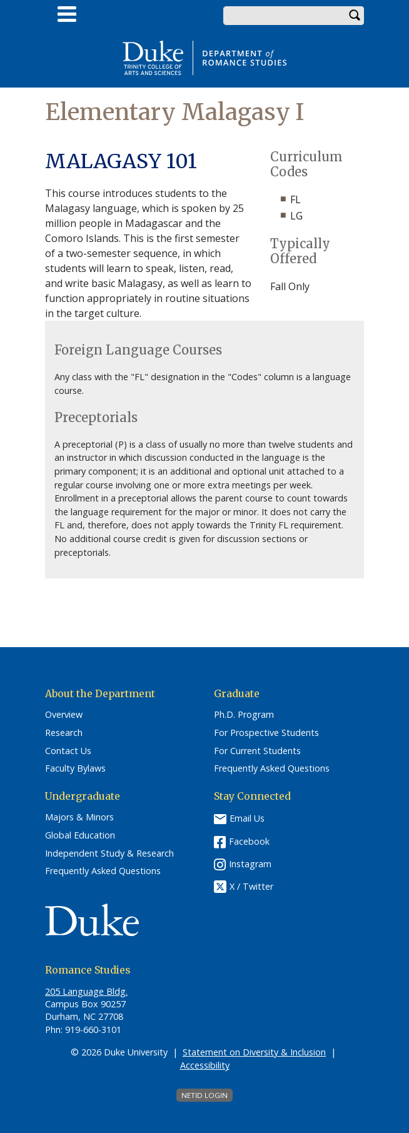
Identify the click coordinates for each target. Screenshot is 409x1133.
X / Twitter (251, 886)
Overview (64, 714)
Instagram (250, 864)
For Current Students (257, 751)
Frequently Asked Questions (272, 768)
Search (354, 15)
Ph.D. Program (244, 714)
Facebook (249, 841)
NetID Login (204, 1095)
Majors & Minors (79, 817)
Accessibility (205, 1065)
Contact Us (68, 751)
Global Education (80, 835)
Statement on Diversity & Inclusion (254, 1052)
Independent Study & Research (109, 853)
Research (64, 732)
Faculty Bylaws (75, 768)
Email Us (247, 818)
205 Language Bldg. (86, 991)
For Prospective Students (266, 732)
